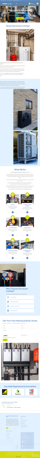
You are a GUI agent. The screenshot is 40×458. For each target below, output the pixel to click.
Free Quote (20, 18)
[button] (2, 15)
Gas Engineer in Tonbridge (16, 454)
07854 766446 (10, 0)
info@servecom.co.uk (18, 0)
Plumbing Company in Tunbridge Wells (25, 454)
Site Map (32, 454)
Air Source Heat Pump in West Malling (11, 452)
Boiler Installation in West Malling (24, 453)
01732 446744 (4, 0)
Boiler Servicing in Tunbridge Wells (15, 453)
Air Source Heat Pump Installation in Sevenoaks (23, 452)
